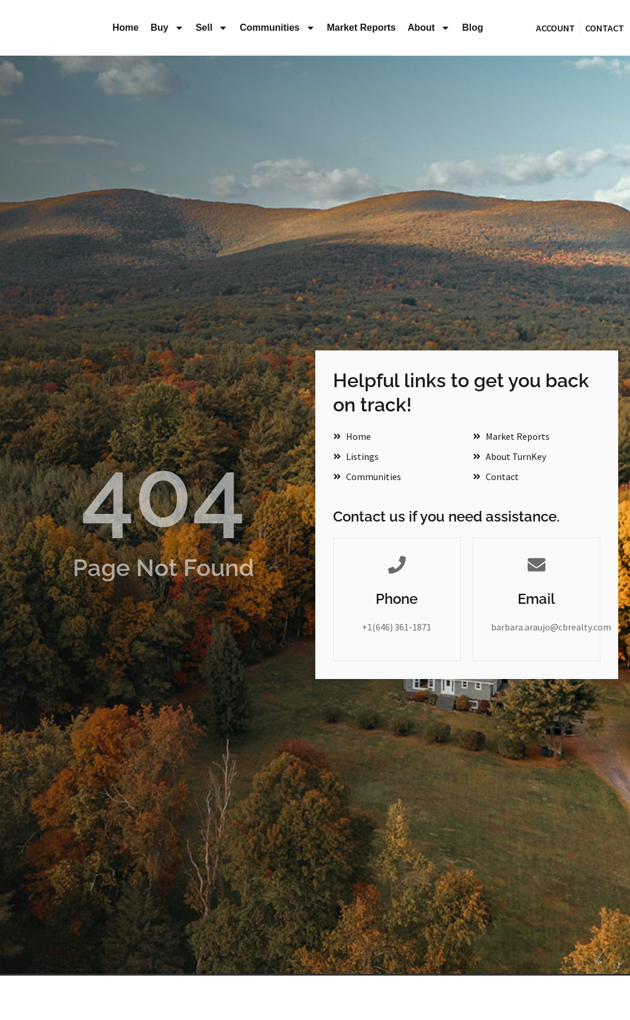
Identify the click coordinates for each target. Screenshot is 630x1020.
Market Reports (361, 27)
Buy (166, 27)
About (429, 27)
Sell (212, 27)
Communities (277, 27)
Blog (472, 27)
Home (125, 27)
